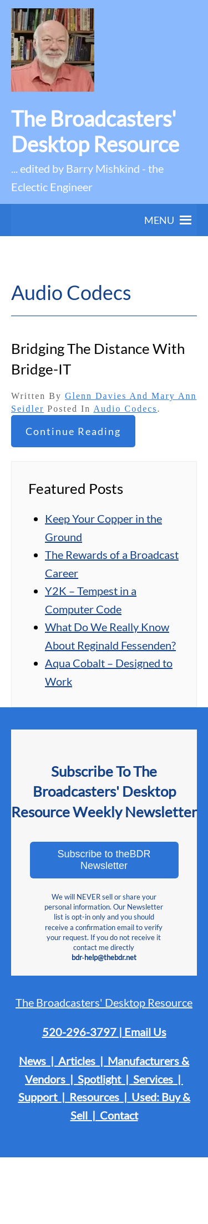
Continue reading (73, 431)
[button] (159, 220)
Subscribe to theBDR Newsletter (103, 859)
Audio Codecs (125, 408)
